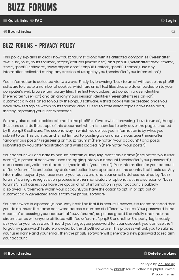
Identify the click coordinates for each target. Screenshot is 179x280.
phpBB (119, 269)
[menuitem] (36, 21)
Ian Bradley (166, 264)
